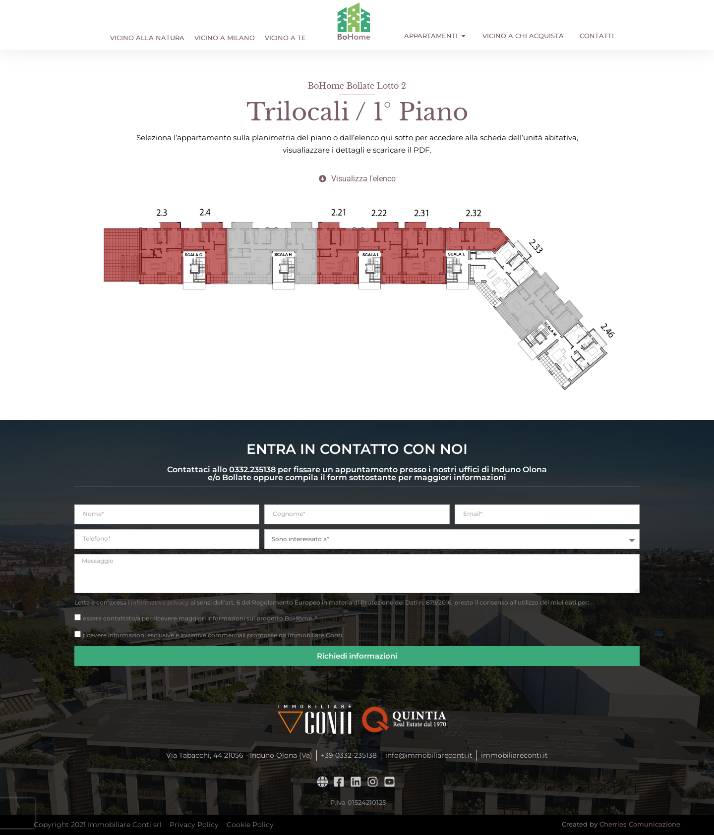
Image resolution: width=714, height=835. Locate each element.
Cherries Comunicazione (639, 824)
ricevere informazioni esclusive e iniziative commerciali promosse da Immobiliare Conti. (213, 634)
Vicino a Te (285, 38)
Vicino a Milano (224, 38)
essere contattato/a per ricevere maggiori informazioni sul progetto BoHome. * (200, 617)
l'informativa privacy (158, 602)
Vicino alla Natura (147, 38)
